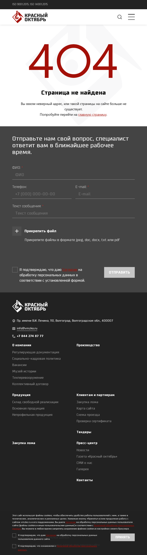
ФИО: (17, 167)
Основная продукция (28, 408)
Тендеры (84, 432)
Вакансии (19, 365)
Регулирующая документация (35, 352)
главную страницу (92, 114)
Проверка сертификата (94, 421)
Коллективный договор (30, 384)
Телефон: (19, 187)
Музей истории (24, 371)
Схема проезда (88, 414)
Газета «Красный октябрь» (97, 456)
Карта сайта (86, 408)
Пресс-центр (87, 443)
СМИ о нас (84, 462)
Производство (88, 345)
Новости (83, 450)
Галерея (83, 469)
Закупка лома (87, 402)
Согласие (71, 522)
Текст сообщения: (27, 206)
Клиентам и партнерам (95, 395)
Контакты (85, 480)
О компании (21, 345)
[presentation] (41, 254)
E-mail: (82, 187)
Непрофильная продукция (32, 414)
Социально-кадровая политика (36, 358)
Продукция (21, 395)
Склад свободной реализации (35, 402)
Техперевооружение (28, 377)
